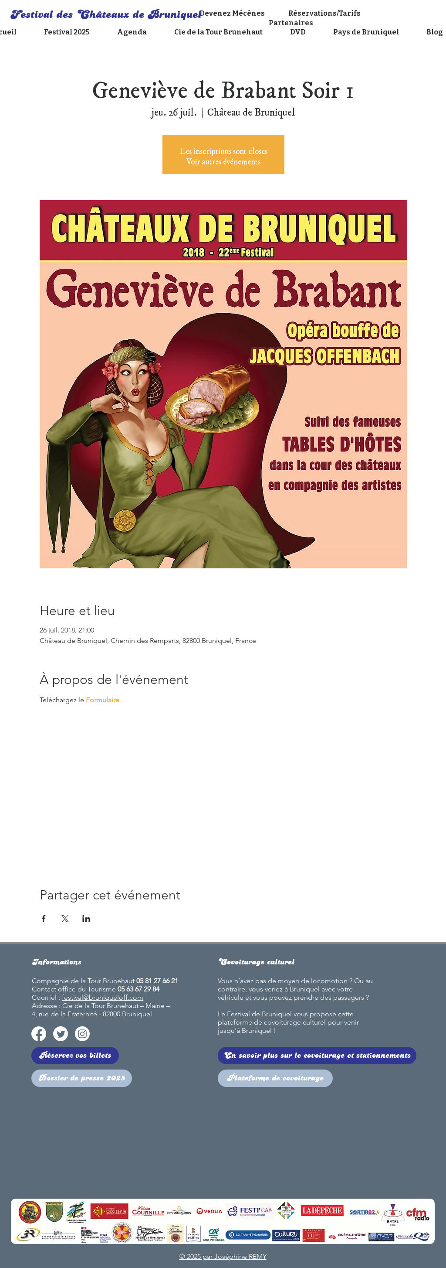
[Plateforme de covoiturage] (275, 1078)
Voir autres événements (223, 159)
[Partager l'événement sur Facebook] (44, 918)
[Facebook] (38, 1033)
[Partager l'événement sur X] (65, 918)
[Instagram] (82, 1033)
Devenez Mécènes (232, 13)
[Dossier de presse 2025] (81, 1078)
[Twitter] (60, 1033)
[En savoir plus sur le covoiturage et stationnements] (317, 1055)
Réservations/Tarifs (324, 13)
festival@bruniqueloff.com (102, 997)
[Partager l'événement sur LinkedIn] (86, 918)
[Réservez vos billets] (75, 1055)
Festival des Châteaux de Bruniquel (105, 14)
